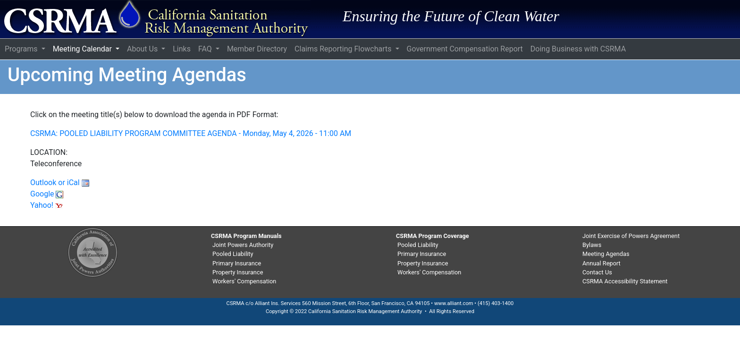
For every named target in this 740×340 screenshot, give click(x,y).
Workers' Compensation (244, 281)
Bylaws (591, 244)
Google (46, 193)
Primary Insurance (236, 263)
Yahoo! (46, 205)
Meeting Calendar (83, 48)
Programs (22, 48)
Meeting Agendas (606, 253)
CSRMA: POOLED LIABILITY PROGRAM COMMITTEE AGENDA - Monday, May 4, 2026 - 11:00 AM (190, 133)
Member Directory (257, 48)
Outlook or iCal (59, 182)
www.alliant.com (453, 303)
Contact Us (597, 272)
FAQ (206, 48)
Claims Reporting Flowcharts (343, 48)
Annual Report (601, 263)
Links (182, 48)
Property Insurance (237, 272)
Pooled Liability (232, 253)
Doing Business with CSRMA (578, 48)
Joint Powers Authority (242, 244)
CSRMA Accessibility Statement (624, 281)
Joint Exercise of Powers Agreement (631, 235)
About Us (143, 48)
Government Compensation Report (465, 48)
